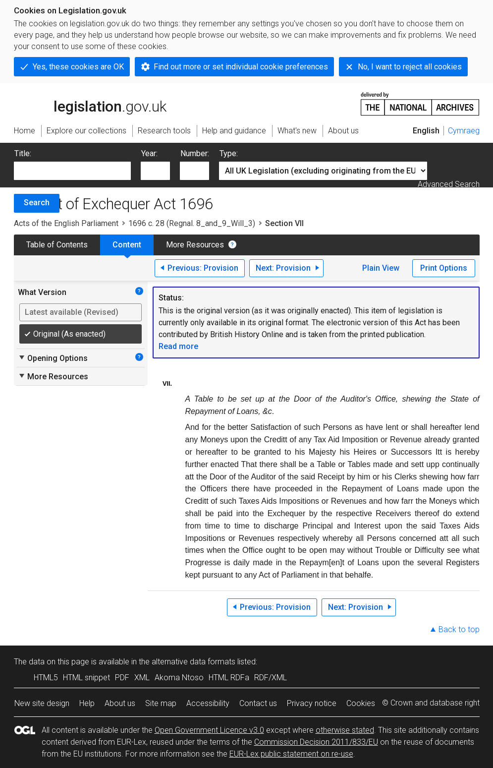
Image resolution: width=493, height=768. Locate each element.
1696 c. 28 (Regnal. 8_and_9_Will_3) (191, 223)
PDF (122, 677)
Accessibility (207, 703)
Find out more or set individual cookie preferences (241, 66)
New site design (41, 703)
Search (37, 202)
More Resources (195, 244)
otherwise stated (345, 730)
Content (126, 244)
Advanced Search (449, 184)
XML (142, 677)
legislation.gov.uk (90, 103)
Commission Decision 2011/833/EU (316, 742)
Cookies (360, 703)
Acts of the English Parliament (66, 223)
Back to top (459, 629)
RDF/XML (270, 677)
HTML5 (46, 677)
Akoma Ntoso (179, 677)
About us (120, 703)
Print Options (443, 268)
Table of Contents (57, 244)
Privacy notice (311, 703)
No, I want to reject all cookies (410, 66)
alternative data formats (193, 661)
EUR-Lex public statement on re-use (291, 754)
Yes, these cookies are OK (78, 66)
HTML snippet (86, 677)
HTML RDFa (229, 677)
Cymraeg (464, 130)
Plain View (380, 268)
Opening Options (53, 358)
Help (87, 703)
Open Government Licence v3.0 (209, 730)
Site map (160, 703)
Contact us (258, 703)
